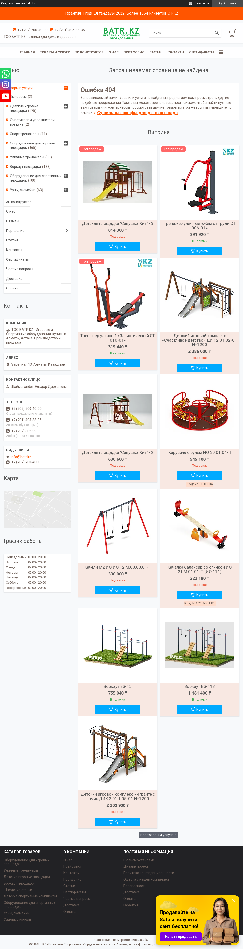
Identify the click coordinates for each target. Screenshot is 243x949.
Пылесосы (18, 97)
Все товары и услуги (156, 835)
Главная (27, 52)
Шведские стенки (18, 890)
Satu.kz (143, 940)
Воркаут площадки (25, 167)
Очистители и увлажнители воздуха (32, 122)
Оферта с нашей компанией (146, 879)
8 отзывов (202, 3)
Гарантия (131, 905)
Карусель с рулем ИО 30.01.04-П (199, 452)
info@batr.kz (21, 457)
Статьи (155, 52)
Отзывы (12, 221)
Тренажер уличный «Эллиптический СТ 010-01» (117, 337)
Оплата (12, 288)
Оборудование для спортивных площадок (35, 178)
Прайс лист (72, 866)
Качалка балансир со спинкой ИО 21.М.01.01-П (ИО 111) (199, 569)
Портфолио (133, 52)
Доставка (14, 279)
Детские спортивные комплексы (30, 896)
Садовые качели (17, 919)
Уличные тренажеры (27, 157)
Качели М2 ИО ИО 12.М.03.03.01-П (117, 567)
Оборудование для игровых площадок (33, 145)
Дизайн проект (135, 866)
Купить (120, 247)
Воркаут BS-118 (199, 686)
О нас (114, 52)
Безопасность (135, 886)
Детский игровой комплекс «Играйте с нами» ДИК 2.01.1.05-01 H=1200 (118, 796)
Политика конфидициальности (148, 873)
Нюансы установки (138, 860)
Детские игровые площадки (24, 108)
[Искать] (217, 33)
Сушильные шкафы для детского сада (137, 112)
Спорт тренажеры (24, 134)
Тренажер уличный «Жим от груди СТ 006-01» (200, 225)
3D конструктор (89, 52)
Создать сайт (10, 3)
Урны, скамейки (22, 190)
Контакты (175, 52)
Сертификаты (201, 52)
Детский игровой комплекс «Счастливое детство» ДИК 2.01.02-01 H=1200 (199, 340)
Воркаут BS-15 (118, 686)
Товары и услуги (55, 52)
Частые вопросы (19, 269)
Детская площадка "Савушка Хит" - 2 (117, 452)
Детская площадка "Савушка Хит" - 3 (117, 223)
